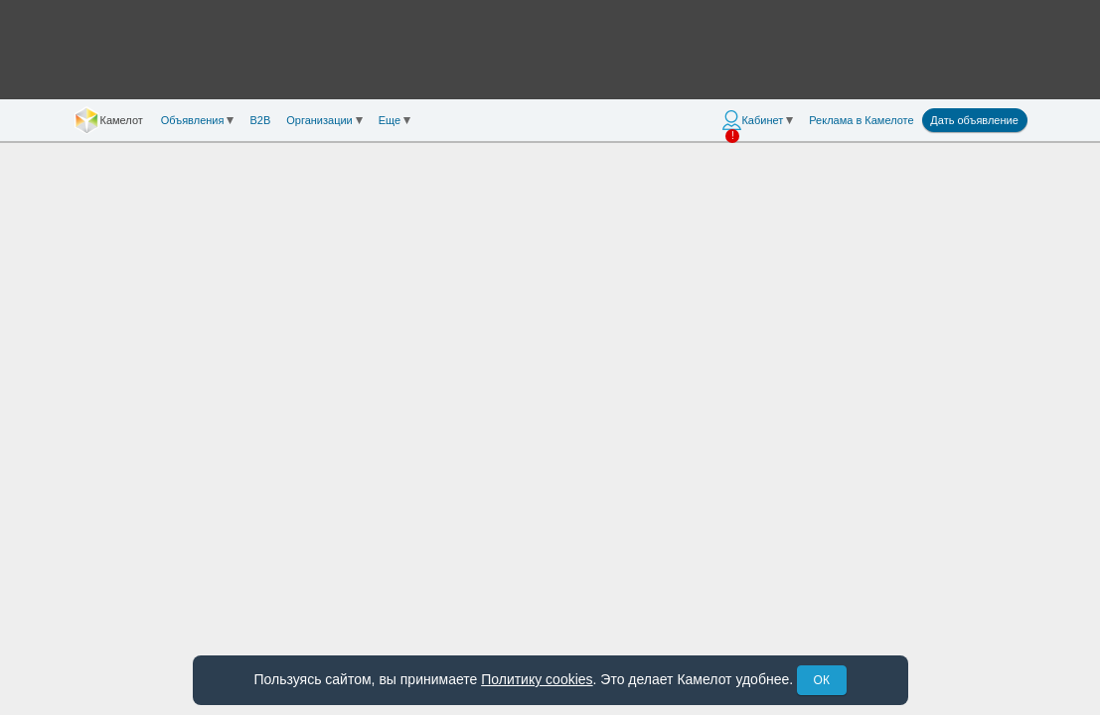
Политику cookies (536, 679)
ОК (822, 680)
